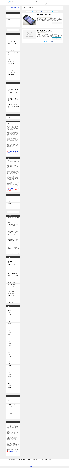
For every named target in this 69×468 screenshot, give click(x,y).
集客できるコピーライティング (12, 50)
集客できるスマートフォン (12, 54)
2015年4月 (9, 330)
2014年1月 (9, 363)
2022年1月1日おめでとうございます (13, 217)
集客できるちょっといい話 (12, 43)
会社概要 (9, 15)
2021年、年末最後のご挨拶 (12, 87)
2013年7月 (9, 376)
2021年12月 (9, 310)
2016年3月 (9, 323)
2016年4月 (9, 321)
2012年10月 (9, 387)
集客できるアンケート (11, 48)
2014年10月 (9, 343)
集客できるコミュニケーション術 (13, 52)
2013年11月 (9, 367)
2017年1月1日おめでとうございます (13, 92)
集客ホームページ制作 (12, 404)
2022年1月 (9, 308)
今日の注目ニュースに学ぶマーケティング (13, 39)
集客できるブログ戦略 (11, 63)
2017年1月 (9, 312)
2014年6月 (9, 352)
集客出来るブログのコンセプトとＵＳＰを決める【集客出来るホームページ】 (13, 99)
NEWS (9, 205)
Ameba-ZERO (11, 413)
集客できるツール (10, 280)
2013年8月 (9, 374)
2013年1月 (9, 385)
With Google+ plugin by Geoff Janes (34, 466)
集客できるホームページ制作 (41, 32)
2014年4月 (9, 356)
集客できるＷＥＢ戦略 (11, 76)
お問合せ (9, 19)
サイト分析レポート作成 (12, 406)
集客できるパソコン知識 (11, 59)
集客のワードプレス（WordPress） (13, 302)
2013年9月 (9, 372)
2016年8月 (9, 314)
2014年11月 (9, 341)
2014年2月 (9, 361)
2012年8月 (9, 392)
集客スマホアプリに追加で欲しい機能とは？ (45, 14)
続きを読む (56, 38)
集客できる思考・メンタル (12, 72)
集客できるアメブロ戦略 (11, 269)
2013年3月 (9, 383)
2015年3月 (9, 332)
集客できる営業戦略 (11, 70)
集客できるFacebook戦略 (11, 41)
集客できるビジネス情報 (11, 61)
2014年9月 (9, 345)
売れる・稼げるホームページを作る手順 (44, 30)
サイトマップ (10, 26)
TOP (25, 459)
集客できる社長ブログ (11, 74)
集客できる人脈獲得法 (11, 291)
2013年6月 (9, 378)
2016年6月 (9, 319)
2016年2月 (9, 325)
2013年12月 (9, 365)
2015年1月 (9, 336)
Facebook (9, 21)
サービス (9, 17)
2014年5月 (9, 354)
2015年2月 (9, 334)
